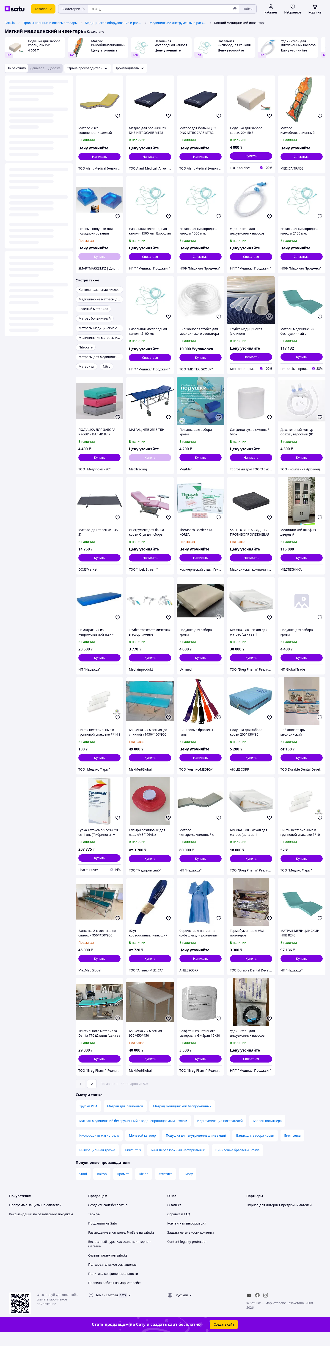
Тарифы (94, 1227)
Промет (123, 1186)
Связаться (302, 156)
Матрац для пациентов (125, 1119)
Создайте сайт (99, 1218)
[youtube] (249, 1308)
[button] (251, 156)
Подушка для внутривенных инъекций (196, 1148)
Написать (99, 156)
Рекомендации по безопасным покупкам (41, 1227)
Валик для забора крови (255, 1148)
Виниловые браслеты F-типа (237, 1163)
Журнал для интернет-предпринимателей (279, 1218)
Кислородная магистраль (99, 1148)
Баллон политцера (267, 1133)
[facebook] (257, 1308)
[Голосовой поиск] (235, 9)
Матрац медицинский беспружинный (182, 1119)
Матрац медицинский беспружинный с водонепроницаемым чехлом (133, 1133)
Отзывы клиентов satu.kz (107, 1268)
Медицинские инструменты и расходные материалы (178, 23)
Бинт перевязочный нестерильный (178, 1163)
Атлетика (166, 1186)
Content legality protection (187, 1254)
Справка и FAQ (178, 1227)
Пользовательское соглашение (112, 1277)
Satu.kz (10, 23)
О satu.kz (174, 1218)
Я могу (187, 1186)
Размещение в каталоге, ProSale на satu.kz (121, 1245)
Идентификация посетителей (220, 1133)
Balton (102, 1186)
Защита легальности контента (190, 1245)
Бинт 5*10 (133, 1163)
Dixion (143, 1186)
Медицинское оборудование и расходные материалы (113, 23)
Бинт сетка (292, 1148)
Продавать (96, 1236)
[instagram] (265, 1308)
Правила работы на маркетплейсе (114, 1295)
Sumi (83, 1186)
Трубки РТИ (88, 1119)
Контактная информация (186, 1236)
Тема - (107, 1308)
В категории (73, 9)
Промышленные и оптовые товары (50, 23)
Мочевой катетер (142, 1148)
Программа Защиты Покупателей (35, 1218)
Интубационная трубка (97, 1163)
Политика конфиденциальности (113, 1286)
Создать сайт (224, 1337)
